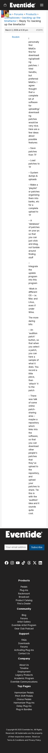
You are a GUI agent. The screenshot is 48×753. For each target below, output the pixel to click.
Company (24, 658)
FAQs (24, 640)
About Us (24, 665)
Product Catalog (24, 600)
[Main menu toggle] (42, 5)
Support (24, 633)
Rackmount (24, 593)
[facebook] (7, 563)
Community (24, 608)
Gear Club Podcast (24, 628)
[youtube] (18, 563)
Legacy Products (24, 675)
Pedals (24, 587)
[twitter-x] (35, 563)
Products (31, 14)
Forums (18, 14)
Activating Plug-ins (24, 650)
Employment (24, 671)
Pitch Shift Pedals (24, 696)
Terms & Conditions (15, 740)
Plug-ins (24, 590)
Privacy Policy (35, 740)
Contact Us (24, 653)
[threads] (29, 563)
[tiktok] (24, 563)
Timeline (24, 668)
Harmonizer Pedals (24, 692)
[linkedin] (40, 563)
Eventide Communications (24, 682)
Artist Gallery (24, 622)
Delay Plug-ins (24, 706)
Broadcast (24, 597)
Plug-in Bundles (24, 709)
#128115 (39, 30)
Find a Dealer (24, 603)
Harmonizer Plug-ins (24, 702)
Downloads (24, 643)
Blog (24, 615)
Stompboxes (12, 17)
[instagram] (12, 563)
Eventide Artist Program (24, 625)
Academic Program (24, 678)
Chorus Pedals (24, 699)
